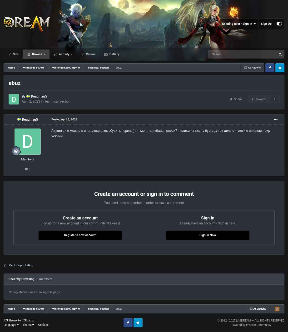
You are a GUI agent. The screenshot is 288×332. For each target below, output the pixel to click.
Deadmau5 (39, 96)
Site (15, 54)
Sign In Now (207, 235)
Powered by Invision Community (251, 325)
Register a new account (80, 235)
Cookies (43, 325)
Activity (64, 54)
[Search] (230, 54)
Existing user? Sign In (239, 24)
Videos (90, 54)
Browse (37, 54)
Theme (28, 325)
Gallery (114, 54)
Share (236, 99)
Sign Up (266, 23)
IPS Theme (10, 320)
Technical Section (57, 101)
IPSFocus (28, 320)
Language (11, 325)
